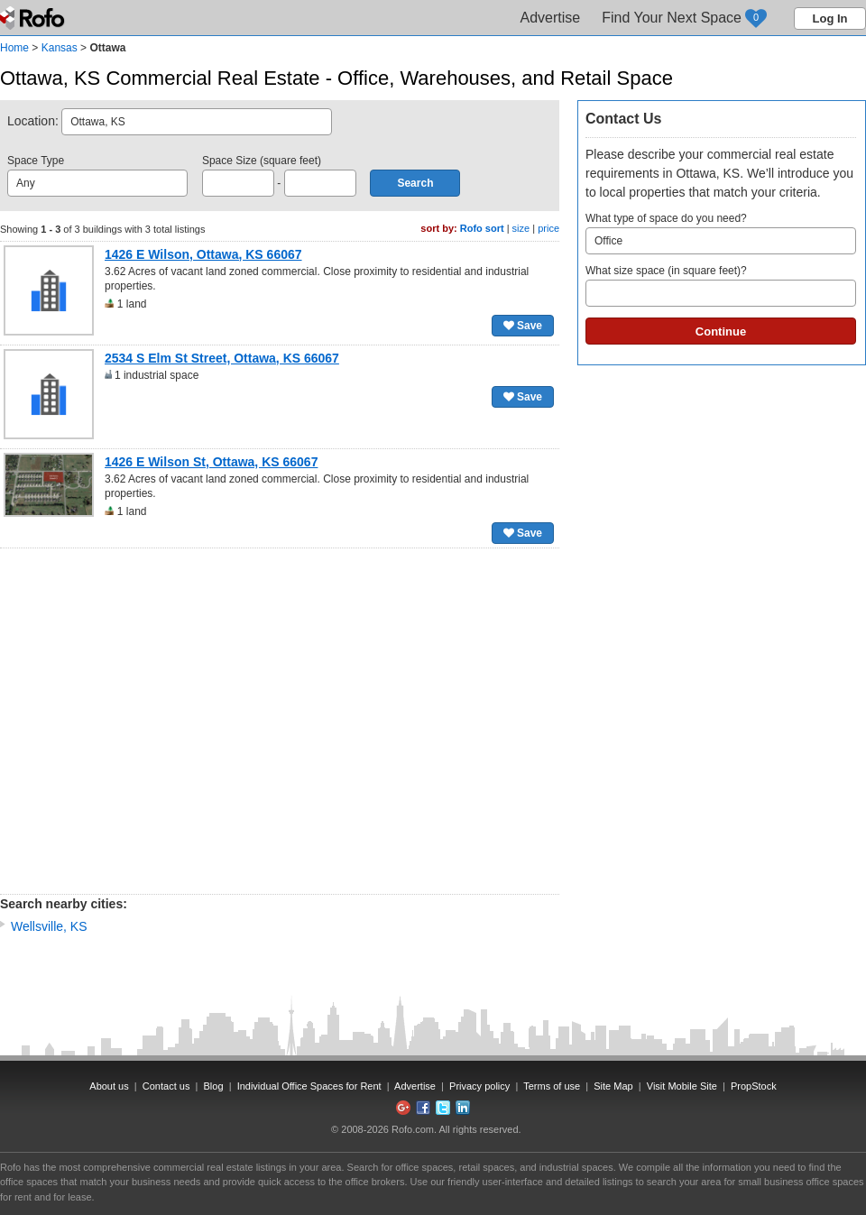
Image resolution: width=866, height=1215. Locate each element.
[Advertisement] (169, 721)
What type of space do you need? (720, 233)
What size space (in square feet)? (720, 285)
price (548, 228)
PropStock (754, 1086)
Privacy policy (479, 1086)
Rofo (34, 18)
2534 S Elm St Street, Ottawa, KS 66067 (222, 358)
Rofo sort (482, 228)
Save (522, 325)
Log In (830, 18)
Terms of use (551, 1086)
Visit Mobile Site (682, 1086)
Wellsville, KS (49, 926)
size (521, 228)
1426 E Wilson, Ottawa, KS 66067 (203, 254)
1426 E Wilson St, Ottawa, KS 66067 (211, 462)
